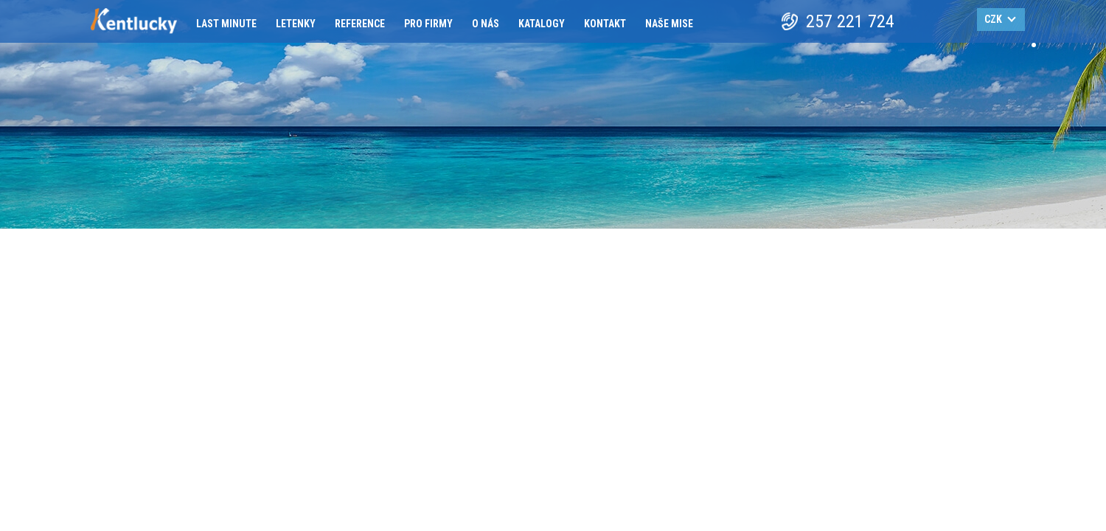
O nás (485, 24)
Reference (360, 24)
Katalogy (541, 24)
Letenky (296, 24)
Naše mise (669, 24)
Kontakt (605, 24)
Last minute (226, 24)
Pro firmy (428, 24)
